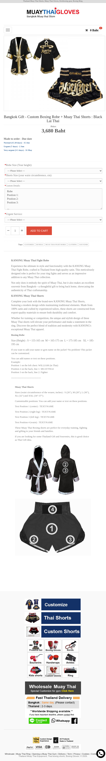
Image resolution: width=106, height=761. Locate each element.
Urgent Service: (13, 214)
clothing (72, 244)
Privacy (77, 754)
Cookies (85, 754)
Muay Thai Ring (23, 754)
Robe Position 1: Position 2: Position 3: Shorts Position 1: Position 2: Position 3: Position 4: (53, 199)
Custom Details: (12, 185)
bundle (39, 244)
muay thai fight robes (56, 244)
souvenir (83, 244)
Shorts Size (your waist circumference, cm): (28, 175)
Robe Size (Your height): (18, 165)
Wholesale (9, 754)
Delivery (62, 754)
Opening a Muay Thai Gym (44, 754)
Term (69, 754)
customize (29, 244)
